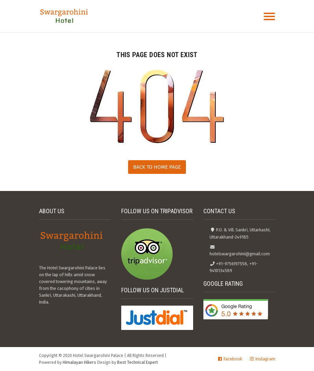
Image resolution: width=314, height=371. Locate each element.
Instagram (265, 358)
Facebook (233, 358)
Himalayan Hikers (79, 362)
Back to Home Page (157, 167)
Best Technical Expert (137, 362)
